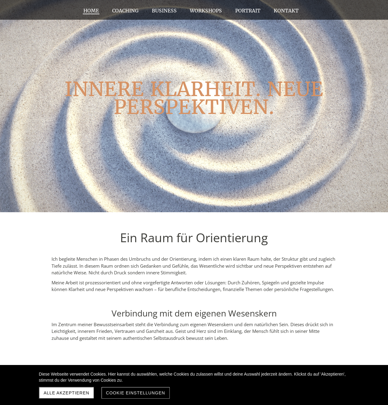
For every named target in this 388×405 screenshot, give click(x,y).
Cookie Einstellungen (135, 392)
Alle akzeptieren (66, 392)
